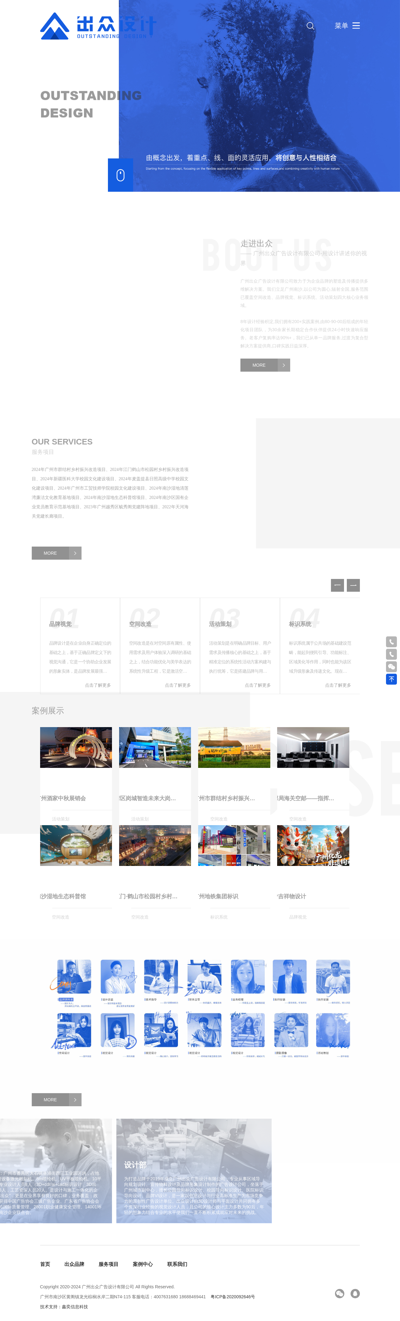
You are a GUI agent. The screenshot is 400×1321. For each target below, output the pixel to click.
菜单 (341, 25)
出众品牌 (74, 1264)
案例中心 (143, 1264)
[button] (353, 598)
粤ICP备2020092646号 (233, 1296)
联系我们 (177, 1264)
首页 (45, 1264)
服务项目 (109, 1264)
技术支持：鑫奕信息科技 (64, 1306)
